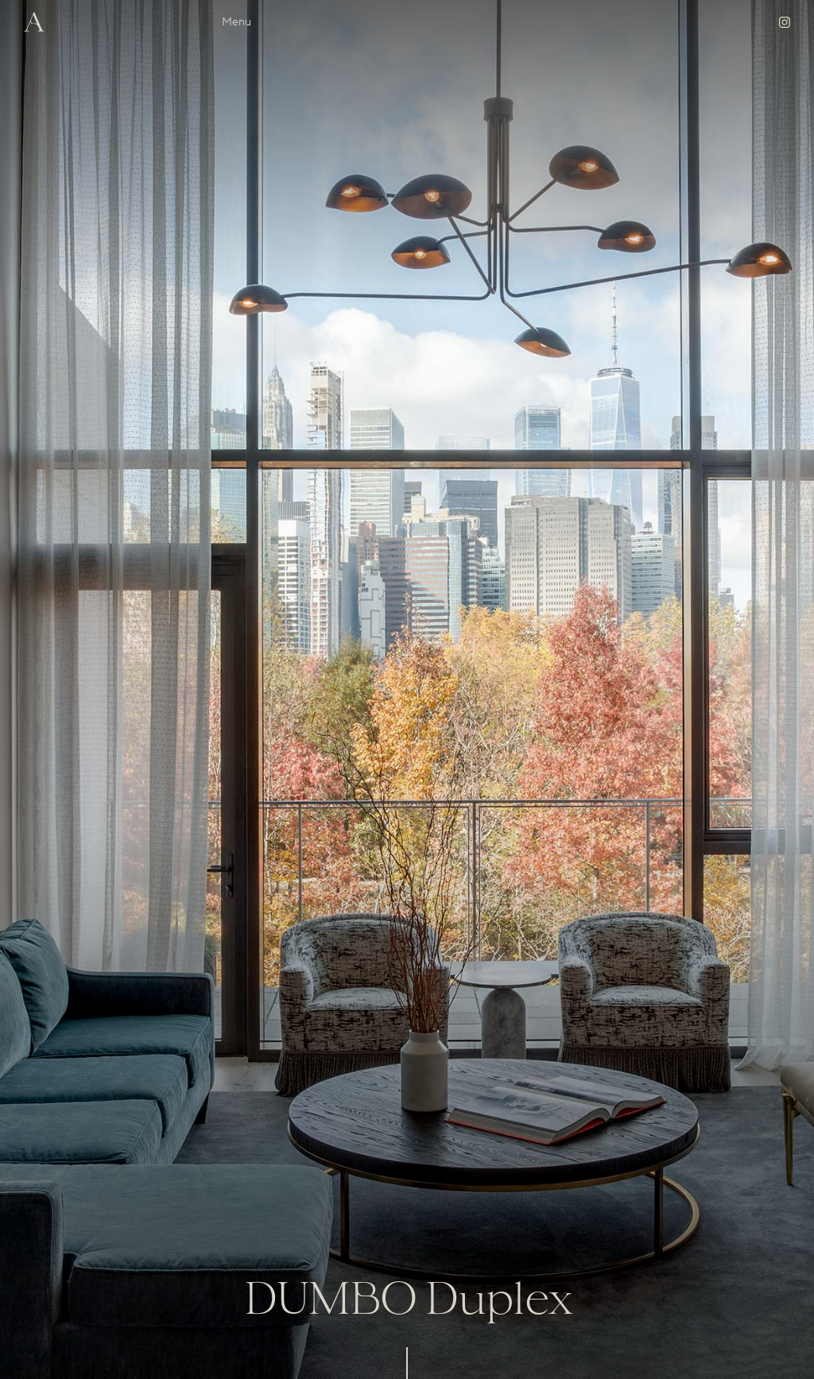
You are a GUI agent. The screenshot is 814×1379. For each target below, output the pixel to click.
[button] (236, 22)
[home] (34, 22)
